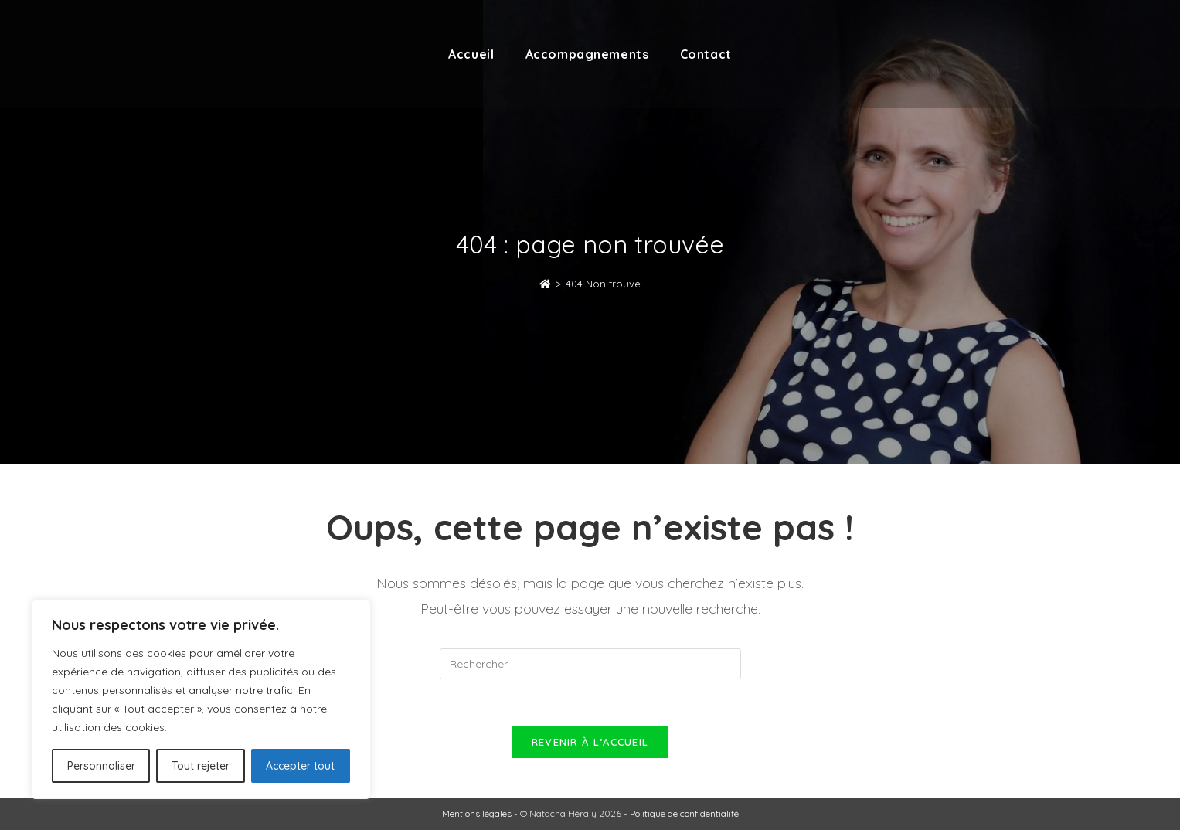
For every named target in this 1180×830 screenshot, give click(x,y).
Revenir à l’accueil (590, 742)
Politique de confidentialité (684, 813)
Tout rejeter (201, 766)
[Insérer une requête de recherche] (590, 663)
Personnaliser (101, 766)
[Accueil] (545, 283)
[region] (201, 699)
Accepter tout (300, 766)
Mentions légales (477, 813)
